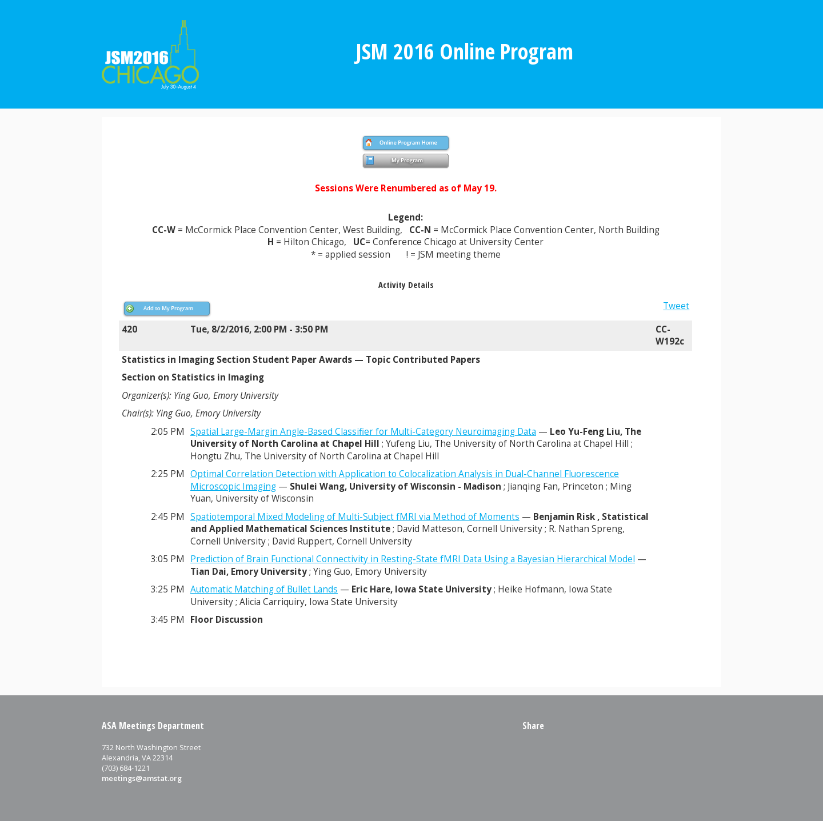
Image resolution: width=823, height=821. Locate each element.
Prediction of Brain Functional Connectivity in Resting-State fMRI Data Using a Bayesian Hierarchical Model (412, 559)
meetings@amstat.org (142, 778)
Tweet (676, 306)
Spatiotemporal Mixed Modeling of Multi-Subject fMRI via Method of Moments (355, 517)
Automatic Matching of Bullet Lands (264, 589)
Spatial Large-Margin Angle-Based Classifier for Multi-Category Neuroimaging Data (363, 432)
